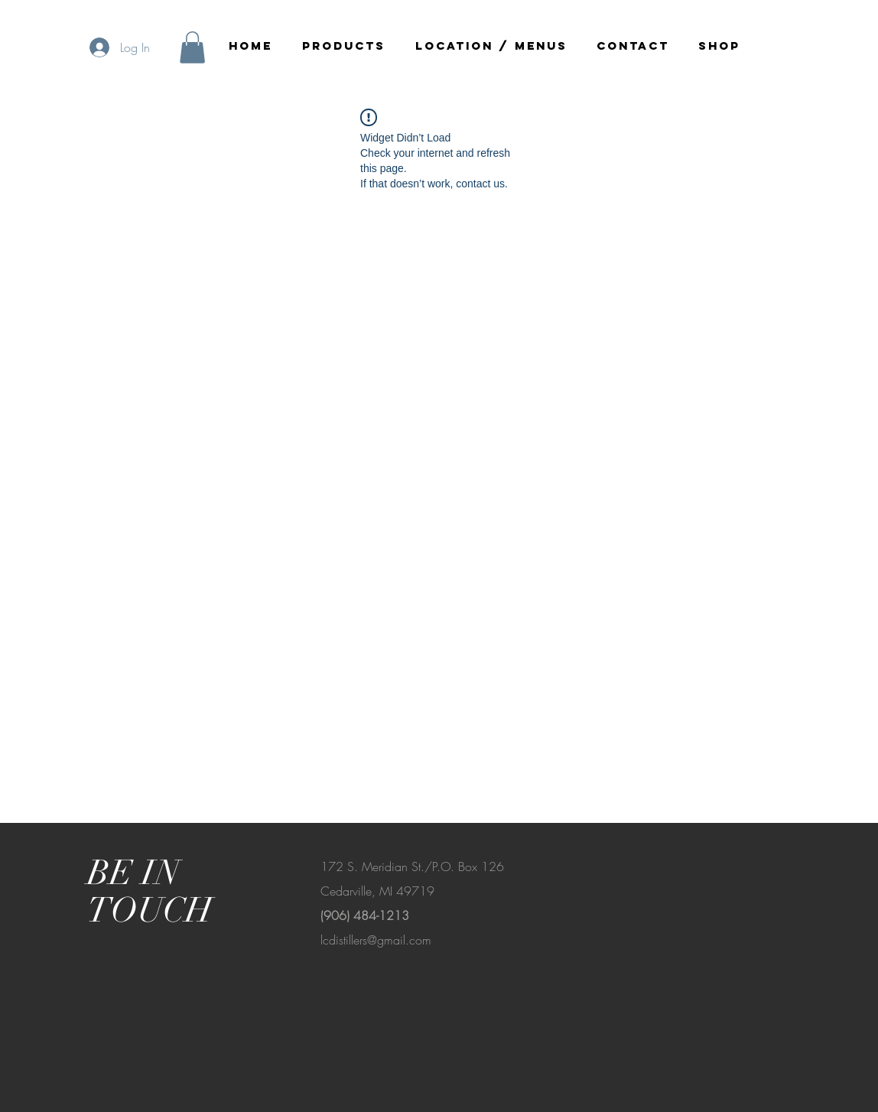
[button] (192, 47)
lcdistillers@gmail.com (375, 940)
